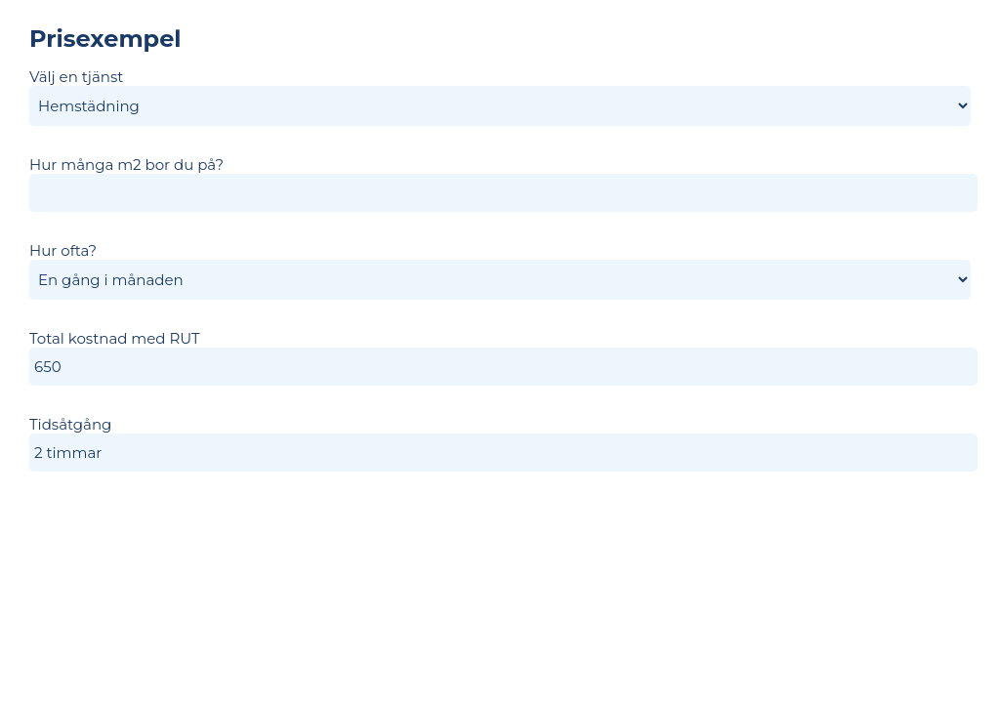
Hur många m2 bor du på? (126, 164)
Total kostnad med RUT (114, 338)
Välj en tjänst (76, 76)
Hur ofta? (63, 250)
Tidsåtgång (70, 424)
